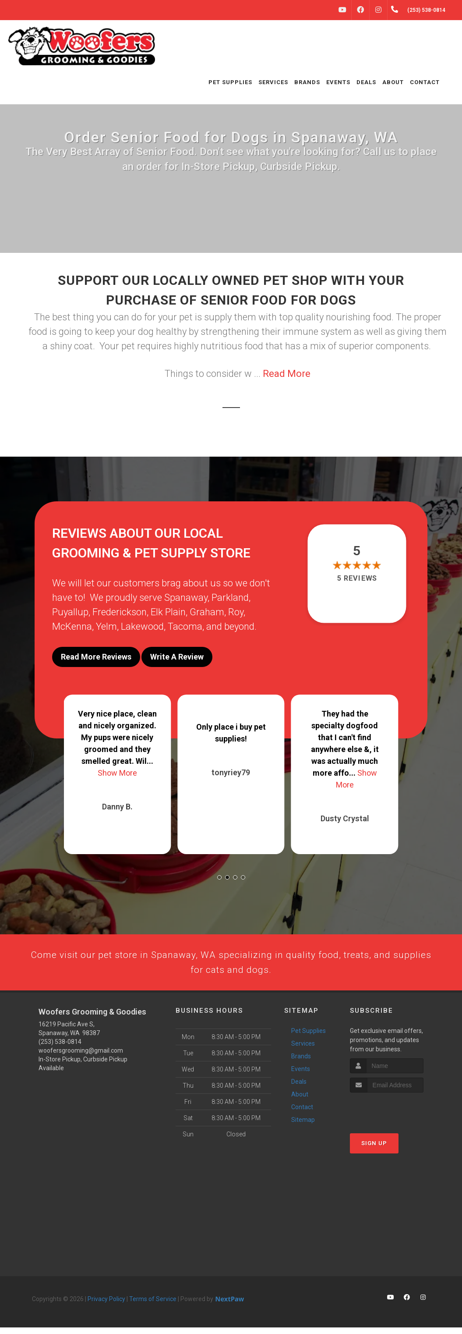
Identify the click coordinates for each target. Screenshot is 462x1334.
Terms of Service (152, 1305)
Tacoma (185, 626)
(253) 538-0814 (60, 1048)
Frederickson (119, 612)
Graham (207, 612)
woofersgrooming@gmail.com (81, 1057)
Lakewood (142, 626)
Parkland (230, 597)
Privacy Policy (106, 1305)
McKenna (72, 626)
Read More (286, 373)
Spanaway (186, 597)
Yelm (106, 626)
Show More (117, 767)
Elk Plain (168, 612)
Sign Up (374, 1150)
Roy (235, 612)
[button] (219, 871)
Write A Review (177, 656)
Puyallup (70, 612)
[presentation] (396, 1116)
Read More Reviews (96, 656)
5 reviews (357, 579)
